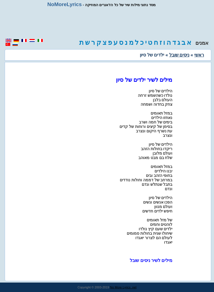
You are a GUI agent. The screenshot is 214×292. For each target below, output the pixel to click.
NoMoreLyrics (64, 4)
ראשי (199, 55)
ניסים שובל (179, 55)
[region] (107, 22)
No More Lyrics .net (123, 287)
